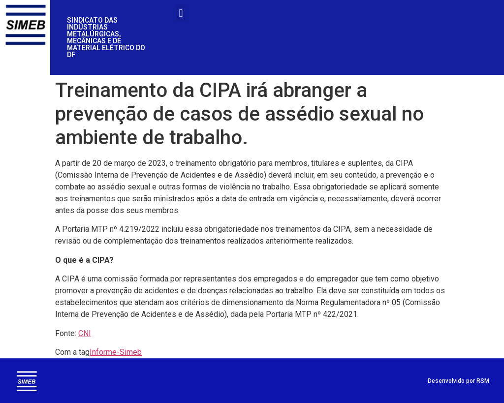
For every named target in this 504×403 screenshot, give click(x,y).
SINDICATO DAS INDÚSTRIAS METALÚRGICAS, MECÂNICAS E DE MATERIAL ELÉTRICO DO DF (106, 37)
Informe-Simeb (116, 352)
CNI (84, 333)
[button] (181, 13)
